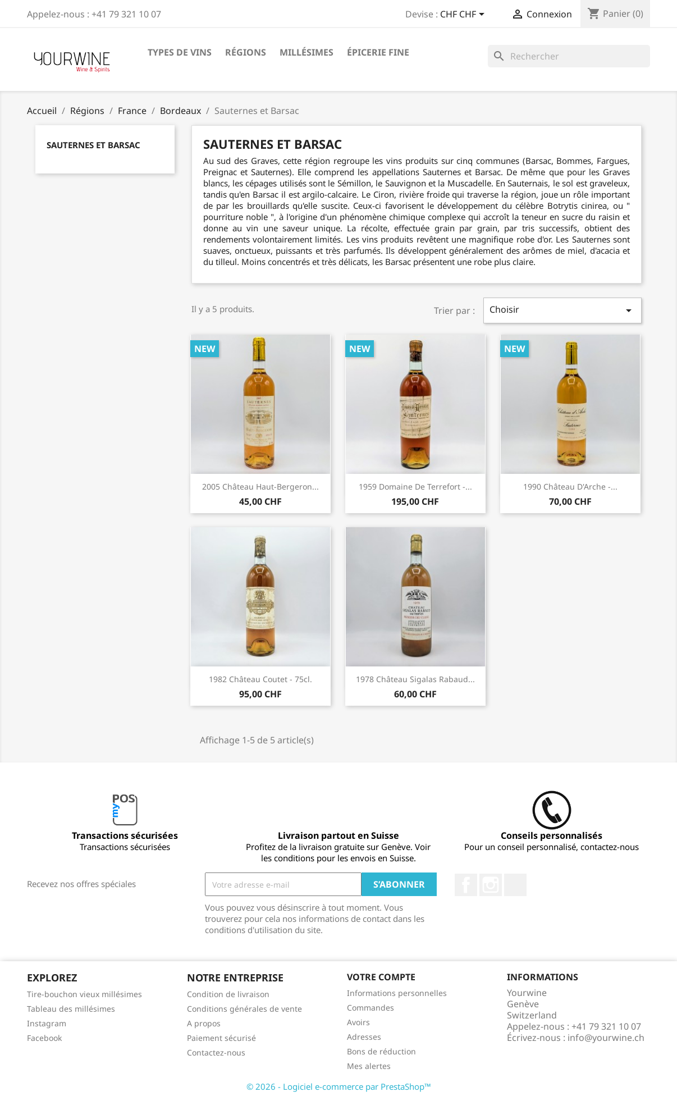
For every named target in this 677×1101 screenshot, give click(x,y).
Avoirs (358, 1022)
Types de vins (180, 52)
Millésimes (306, 52)
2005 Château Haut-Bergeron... (260, 486)
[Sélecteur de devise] (464, 15)
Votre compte (381, 977)
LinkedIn (515, 885)
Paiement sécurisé (221, 1038)
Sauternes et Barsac (93, 144)
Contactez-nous (216, 1052)
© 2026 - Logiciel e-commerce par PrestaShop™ (338, 1086)
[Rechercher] (569, 56)
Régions (245, 52)
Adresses (364, 1036)
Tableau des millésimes (71, 1008)
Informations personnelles (397, 993)
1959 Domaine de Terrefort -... (415, 486)
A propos (204, 1023)
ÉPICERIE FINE (378, 52)
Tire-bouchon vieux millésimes (84, 994)
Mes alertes (369, 1066)
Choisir (562, 310)
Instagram (490, 885)
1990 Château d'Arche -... (570, 486)
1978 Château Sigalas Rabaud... (415, 679)
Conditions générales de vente (244, 1008)
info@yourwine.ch (606, 1037)
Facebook (466, 885)
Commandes (370, 1007)
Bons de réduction (381, 1051)
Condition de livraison (228, 994)
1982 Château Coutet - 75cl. (260, 679)
